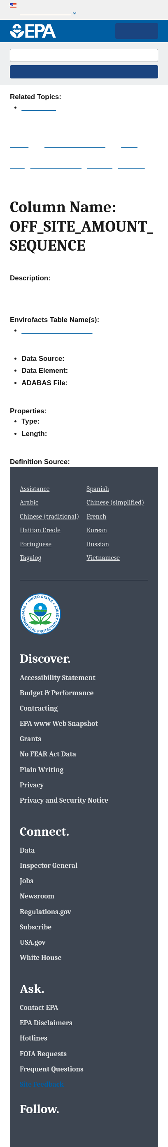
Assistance (34, 489)
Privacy (32, 785)
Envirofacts (38, 107)
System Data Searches (80, 155)
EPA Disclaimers (46, 1023)
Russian (97, 544)
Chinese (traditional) (49, 516)
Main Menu (136, 31)
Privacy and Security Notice (64, 800)
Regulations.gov (45, 912)
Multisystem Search (74, 145)
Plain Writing (41, 769)
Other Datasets (59, 176)
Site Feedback (42, 1084)
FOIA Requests (43, 1054)
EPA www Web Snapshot (59, 723)
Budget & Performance (56, 693)
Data (27, 850)
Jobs (26, 881)
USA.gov (33, 942)
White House (40, 957)
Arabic (29, 502)
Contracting (39, 708)
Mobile (20, 176)
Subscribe (35, 927)
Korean (96, 530)
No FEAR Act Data (48, 754)
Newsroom (37, 896)
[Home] (33, 30)
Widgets (99, 166)
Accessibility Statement (58, 677)
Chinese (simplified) (115, 502)
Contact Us (135, 97)
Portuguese (35, 544)
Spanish (97, 489)
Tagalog (30, 558)
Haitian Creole (40, 530)
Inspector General (49, 865)
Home (19, 145)
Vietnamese (103, 558)
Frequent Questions (52, 1069)
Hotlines (33, 1038)
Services (131, 166)
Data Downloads (56, 166)
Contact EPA (39, 1007)
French (96, 516)
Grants (30, 739)
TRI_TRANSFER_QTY (56, 330)
